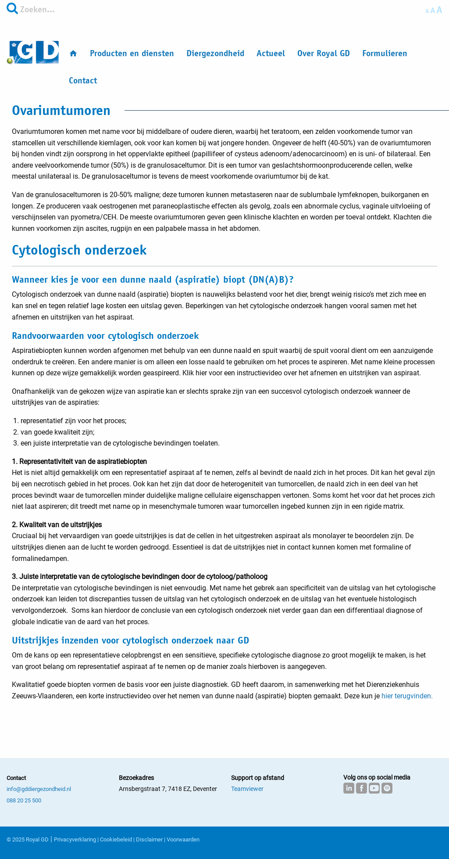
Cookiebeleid (116, 839)
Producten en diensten (132, 53)
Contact (83, 80)
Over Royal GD (323, 53)
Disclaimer (149, 839)
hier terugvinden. (407, 696)
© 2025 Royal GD (28, 839)
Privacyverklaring (75, 839)
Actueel (271, 53)
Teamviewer (247, 788)
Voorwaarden (183, 839)
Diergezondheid (215, 53)
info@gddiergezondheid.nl (39, 789)
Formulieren (384, 53)
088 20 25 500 (24, 800)
